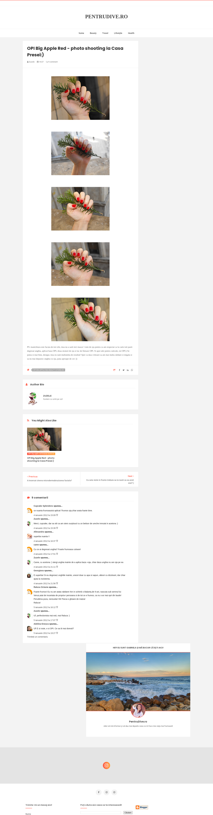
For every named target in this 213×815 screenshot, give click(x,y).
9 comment (52, 62)
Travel (105, 33)
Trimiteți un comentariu (37, 637)
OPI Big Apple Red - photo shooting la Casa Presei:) (40, 459)
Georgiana (39, 570)
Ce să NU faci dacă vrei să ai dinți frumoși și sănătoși (165, 769)
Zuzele (37, 519)
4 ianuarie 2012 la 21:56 (45, 583)
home (81, 33)
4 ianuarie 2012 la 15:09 (45, 515)
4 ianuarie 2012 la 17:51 (45, 554)
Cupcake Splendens (44, 506)
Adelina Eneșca (41, 624)
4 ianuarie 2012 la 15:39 (45, 528)
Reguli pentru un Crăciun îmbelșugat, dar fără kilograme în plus (167, 755)
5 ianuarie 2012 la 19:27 (45, 633)
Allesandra (39, 532)
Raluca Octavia (41, 587)
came (36, 545)
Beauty (93, 33)
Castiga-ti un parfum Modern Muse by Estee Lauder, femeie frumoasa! (166, 727)
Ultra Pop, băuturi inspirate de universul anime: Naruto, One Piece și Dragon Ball (167, 784)
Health (131, 33)
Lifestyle (118, 33)
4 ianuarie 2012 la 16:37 (45, 541)
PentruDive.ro (106, 16)
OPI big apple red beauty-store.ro (48, 370)
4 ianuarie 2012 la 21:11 (45, 567)
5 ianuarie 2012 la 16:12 (45, 607)
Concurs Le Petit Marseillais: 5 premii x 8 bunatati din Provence (167, 741)
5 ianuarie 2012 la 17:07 (45, 620)
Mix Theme (130, 807)
